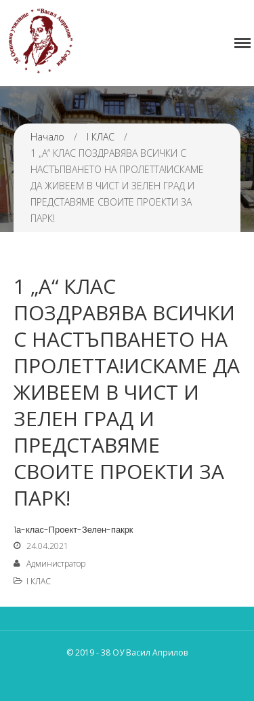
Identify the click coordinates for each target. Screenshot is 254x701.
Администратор (55, 563)
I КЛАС (100, 136)
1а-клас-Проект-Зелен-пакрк (73, 529)
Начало (47, 136)
